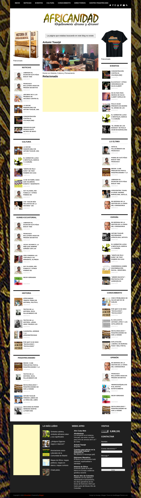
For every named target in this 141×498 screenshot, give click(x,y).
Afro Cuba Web (80, 431)
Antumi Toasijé (80, 445)
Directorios (80, 3)
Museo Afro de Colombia (84, 476)
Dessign (98, 495)
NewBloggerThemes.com (120, 495)
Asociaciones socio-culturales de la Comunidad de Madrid (59, 453)
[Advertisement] (70, 95)
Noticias (27, 3)
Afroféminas (79, 434)
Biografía (77, 446)
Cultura (50, 3)
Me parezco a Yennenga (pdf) (84, 454)
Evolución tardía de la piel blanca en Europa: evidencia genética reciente (84, 471)
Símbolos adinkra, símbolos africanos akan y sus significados (59, 434)
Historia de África (81, 467)
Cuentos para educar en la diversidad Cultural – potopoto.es (84, 451)
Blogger (41, 495)
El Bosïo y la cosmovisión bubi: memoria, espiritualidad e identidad (85, 461)
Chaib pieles (55, 473)
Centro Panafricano (98, 3)
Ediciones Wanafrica (82, 458)
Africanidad (27, 495)
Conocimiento (64, 3)
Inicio (17, 3)
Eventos (39, 3)
